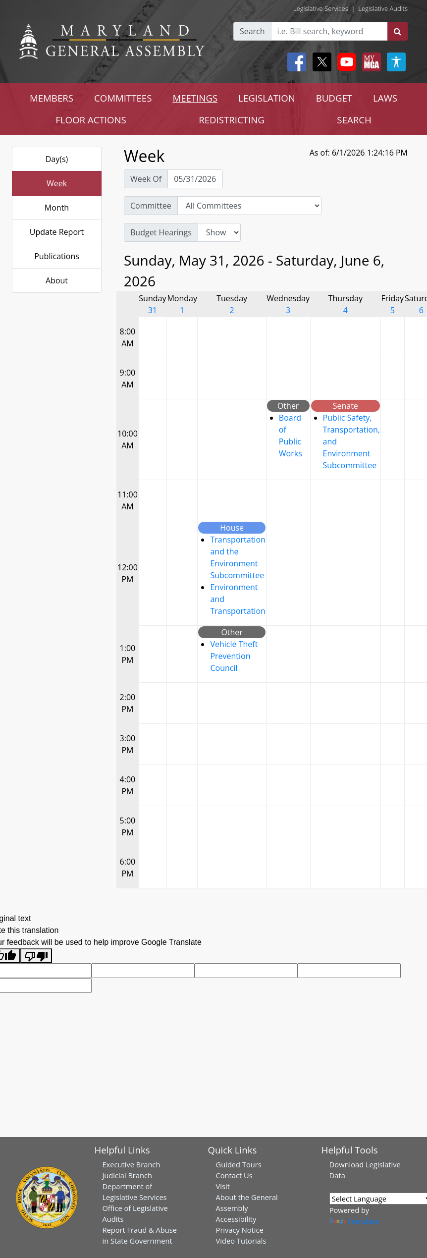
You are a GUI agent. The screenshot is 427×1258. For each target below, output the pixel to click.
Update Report (57, 231)
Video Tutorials (241, 1241)
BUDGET (334, 98)
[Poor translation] (36, 956)
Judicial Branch (127, 1175)
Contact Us (234, 1175)
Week (57, 183)
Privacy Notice (240, 1230)
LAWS (385, 98)
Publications (56, 256)
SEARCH (354, 119)
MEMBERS (51, 98)
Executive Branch (131, 1164)
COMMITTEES (123, 98)
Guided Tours (239, 1164)
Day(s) (57, 159)
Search (252, 31)
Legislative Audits (383, 8)
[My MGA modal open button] (369, 62)
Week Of (145, 178)
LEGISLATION (266, 98)
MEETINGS (194, 98)
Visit (223, 1186)
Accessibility (236, 1219)
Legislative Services (320, 8)
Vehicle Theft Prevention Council (234, 656)
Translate (354, 1221)
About (57, 280)
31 (152, 310)
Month (57, 207)
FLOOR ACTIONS (90, 119)
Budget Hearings (161, 232)
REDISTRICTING (232, 119)
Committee (150, 205)
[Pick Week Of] (195, 178)
